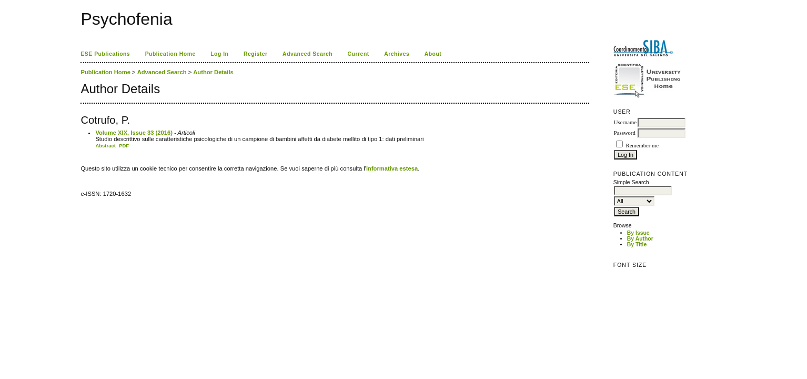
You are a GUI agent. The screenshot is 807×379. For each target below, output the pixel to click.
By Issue (638, 233)
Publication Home (170, 54)
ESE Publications (105, 54)
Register (256, 54)
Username (625, 122)
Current (358, 54)
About (433, 54)
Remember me (642, 145)
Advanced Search (307, 54)
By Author (640, 239)
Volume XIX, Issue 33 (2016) (134, 132)
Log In (219, 54)
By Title (637, 244)
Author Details (213, 72)
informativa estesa (392, 168)
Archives (396, 54)
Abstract (105, 145)
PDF (124, 145)
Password (624, 133)
